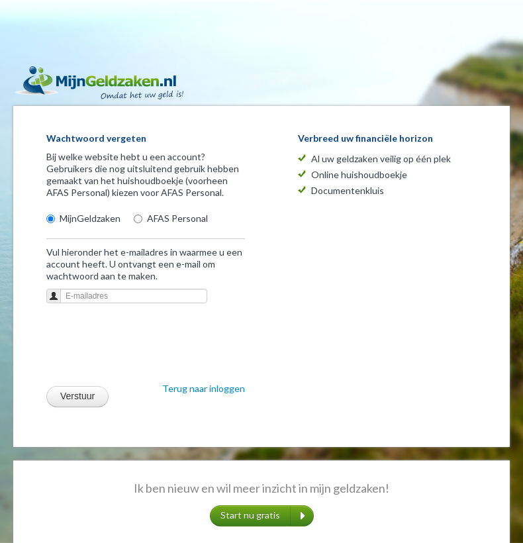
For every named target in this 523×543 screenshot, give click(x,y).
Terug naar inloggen (203, 388)
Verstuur (77, 396)
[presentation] (147, 347)
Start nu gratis (262, 516)
